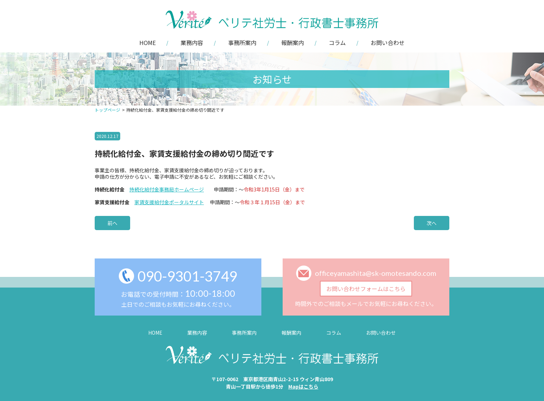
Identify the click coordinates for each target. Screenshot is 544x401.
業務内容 (192, 42)
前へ (112, 223)
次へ (432, 223)
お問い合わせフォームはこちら (366, 288)
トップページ (107, 110)
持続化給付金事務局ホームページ (166, 189)
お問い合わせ (388, 42)
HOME (147, 42)
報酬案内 (292, 42)
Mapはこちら (303, 386)
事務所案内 (242, 42)
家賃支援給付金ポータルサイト (169, 202)
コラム (337, 42)
